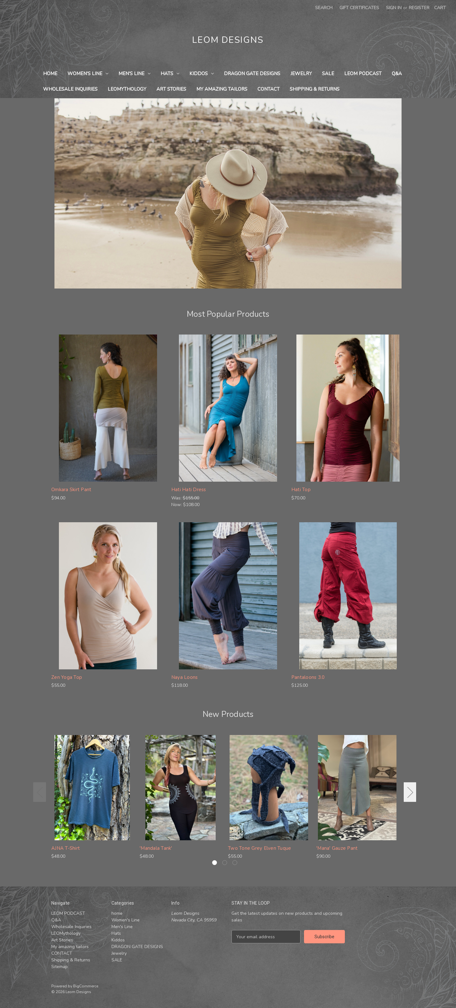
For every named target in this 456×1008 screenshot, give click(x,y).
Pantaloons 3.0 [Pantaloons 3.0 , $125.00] (308, 677)
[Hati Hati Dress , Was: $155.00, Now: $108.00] (228, 408)
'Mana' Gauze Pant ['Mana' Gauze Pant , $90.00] (337, 848)
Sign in (394, 8)
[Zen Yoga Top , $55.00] (108, 595)
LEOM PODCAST (363, 73)
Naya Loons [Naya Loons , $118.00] (184, 677)
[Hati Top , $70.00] (348, 408)
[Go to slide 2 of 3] (224, 862)
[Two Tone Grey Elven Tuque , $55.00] (269, 787)
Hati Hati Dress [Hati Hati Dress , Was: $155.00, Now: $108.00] (188, 489)
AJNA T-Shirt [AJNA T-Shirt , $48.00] (65, 848)
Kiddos (201, 73)
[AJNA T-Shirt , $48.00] (92, 787)
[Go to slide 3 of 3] (234, 862)
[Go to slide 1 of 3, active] (214, 862)
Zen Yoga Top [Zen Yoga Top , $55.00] (66, 677)
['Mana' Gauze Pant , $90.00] (357, 787)
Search (323, 8)
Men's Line (134, 73)
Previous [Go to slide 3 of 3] (39, 792)
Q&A (397, 73)
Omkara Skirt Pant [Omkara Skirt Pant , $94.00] (71, 489)
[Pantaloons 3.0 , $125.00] (348, 595)
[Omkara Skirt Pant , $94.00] (108, 408)
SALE (328, 73)
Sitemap (59, 967)
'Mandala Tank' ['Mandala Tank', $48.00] (156, 848)
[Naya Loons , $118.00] (228, 595)
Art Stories (171, 89)
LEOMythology (127, 89)
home (50, 73)
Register (419, 8)
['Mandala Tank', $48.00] (180, 787)
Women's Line (87, 73)
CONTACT (268, 89)
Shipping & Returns (314, 89)
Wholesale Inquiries (70, 89)
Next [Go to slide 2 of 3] (410, 792)
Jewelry (301, 73)
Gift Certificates (359, 8)
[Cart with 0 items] (440, 8)
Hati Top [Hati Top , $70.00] (301, 489)
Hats (170, 73)
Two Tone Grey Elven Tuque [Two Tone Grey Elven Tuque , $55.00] (259, 848)
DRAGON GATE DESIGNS (252, 73)
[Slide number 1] (228, 193)
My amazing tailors (221, 89)
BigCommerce (85, 986)
